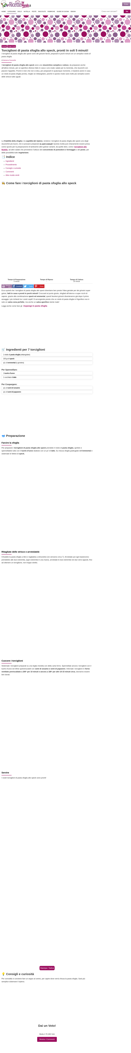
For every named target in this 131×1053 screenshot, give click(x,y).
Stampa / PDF (8, 286)
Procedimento (11, 165)
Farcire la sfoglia (10, 443)
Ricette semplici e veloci (16, 4)
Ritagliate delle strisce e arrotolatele (21, 552)
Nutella (27, 11)
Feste (34, 11)
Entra (126, 4)
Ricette (4, 46)
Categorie (12, 11)
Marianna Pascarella (9, 60)
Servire (5, 772)
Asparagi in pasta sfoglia (35, 306)
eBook (73, 11)
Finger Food (11, 46)
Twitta (31, 286)
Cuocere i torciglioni (12, 661)
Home (4, 11)
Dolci (20, 11)
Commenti (10, 172)
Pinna (41, 286)
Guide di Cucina (63, 11)
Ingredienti (10, 161)
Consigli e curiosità (13, 168)
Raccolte (42, 11)
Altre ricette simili (12, 175)
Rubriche (51, 11)
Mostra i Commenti (47, 1039)
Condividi (19, 286)
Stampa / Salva (47, 968)
